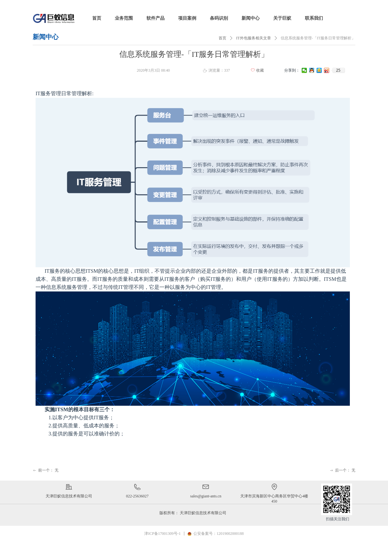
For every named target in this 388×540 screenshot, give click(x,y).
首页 (222, 38)
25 (338, 70)
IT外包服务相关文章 (253, 38)
